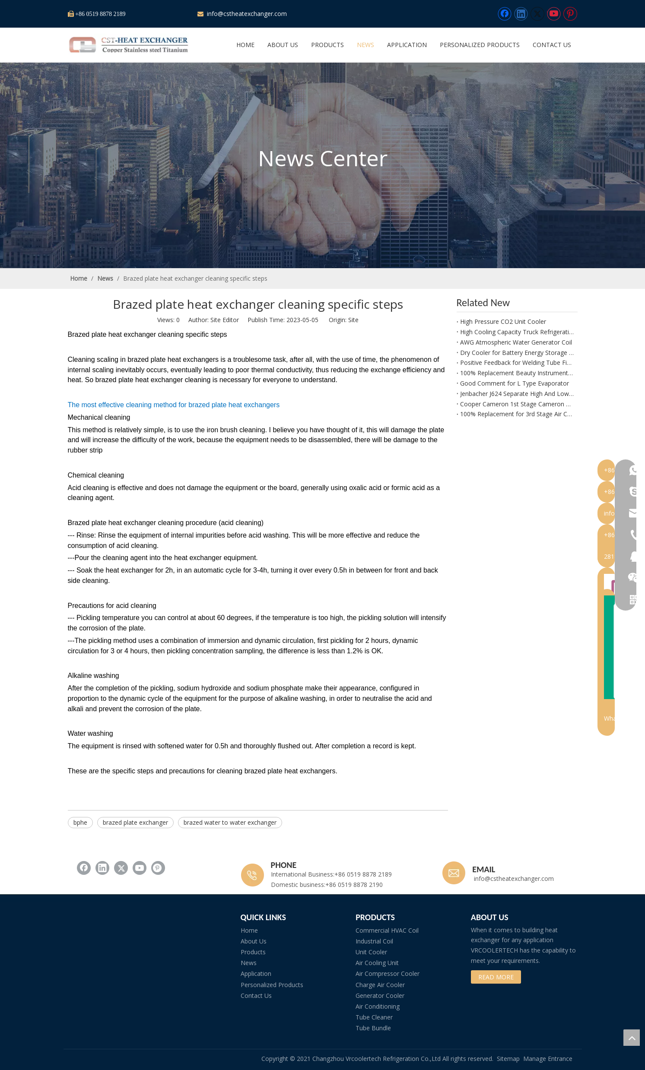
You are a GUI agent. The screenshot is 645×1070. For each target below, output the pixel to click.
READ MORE (496, 977)
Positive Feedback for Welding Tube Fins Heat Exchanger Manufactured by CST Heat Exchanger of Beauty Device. (517, 362)
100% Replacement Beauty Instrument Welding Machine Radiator (517, 373)
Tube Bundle (373, 1028)
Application (256, 973)
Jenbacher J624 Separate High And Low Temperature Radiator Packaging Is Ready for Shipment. (517, 393)
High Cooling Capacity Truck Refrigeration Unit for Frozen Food (517, 332)
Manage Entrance (547, 1058)
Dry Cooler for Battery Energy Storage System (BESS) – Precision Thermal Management (517, 352)
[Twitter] (537, 14)
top (631, 1037)
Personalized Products (272, 985)
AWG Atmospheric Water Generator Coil (516, 342)
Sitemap (508, 1058)
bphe (80, 822)
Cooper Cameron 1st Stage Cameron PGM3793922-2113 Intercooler (517, 404)
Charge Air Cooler (380, 985)
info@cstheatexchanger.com (246, 13)
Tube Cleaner (374, 1017)
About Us (254, 941)
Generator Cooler (380, 995)
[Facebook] (505, 14)
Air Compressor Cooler (387, 973)
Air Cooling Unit (377, 963)
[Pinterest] (570, 14)
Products (253, 952)
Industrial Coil (374, 941)
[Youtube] (554, 14)
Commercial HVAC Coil (387, 930)
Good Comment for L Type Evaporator (514, 383)
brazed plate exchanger (135, 822)
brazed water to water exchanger (230, 822)
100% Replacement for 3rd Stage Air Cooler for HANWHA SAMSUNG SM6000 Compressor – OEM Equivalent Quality (517, 414)
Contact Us (256, 995)
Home (249, 930)
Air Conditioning (378, 1006)
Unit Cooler (371, 952)
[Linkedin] (521, 14)
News (249, 963)
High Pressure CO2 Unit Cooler (503, 321)
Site (353, 320)
